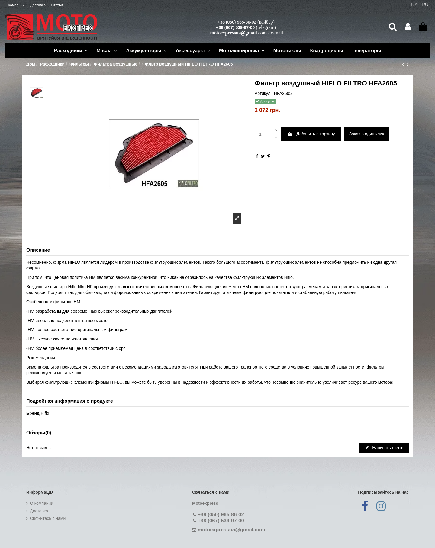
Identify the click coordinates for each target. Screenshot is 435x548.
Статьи (57, 5)
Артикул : (264, 93)
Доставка (38, 5)
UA (414, 4)
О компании (15, 5)
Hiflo (45, 413)
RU (425, 4)
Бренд (33, 413)
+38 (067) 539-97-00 (235, 27)
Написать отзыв (384, 447)
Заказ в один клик (366, 133)
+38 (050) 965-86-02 (237, 22)
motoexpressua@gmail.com (238, 32)
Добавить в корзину (311, 133)
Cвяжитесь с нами (48, 518)
